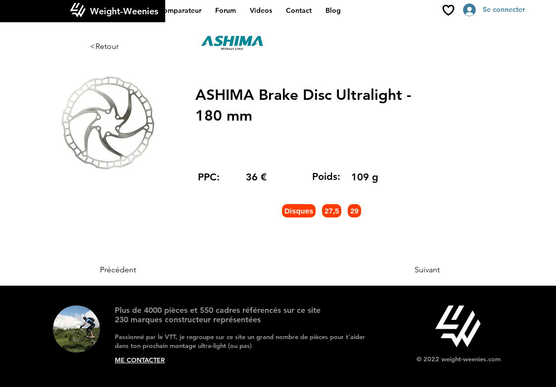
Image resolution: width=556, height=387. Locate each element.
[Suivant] (415, 270)
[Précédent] (132, 270)
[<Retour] (122, 46)
